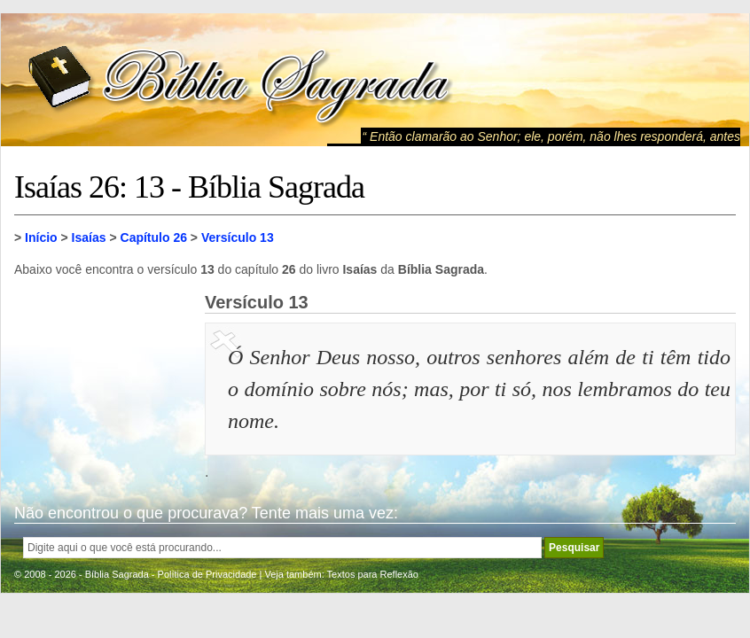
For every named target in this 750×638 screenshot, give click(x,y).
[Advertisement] (102, 381)
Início (41, 237)
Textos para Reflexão (372, 574)
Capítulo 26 (154, 237)
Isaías (89, 237)
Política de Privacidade (207, 574)
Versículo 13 (237, 237)
